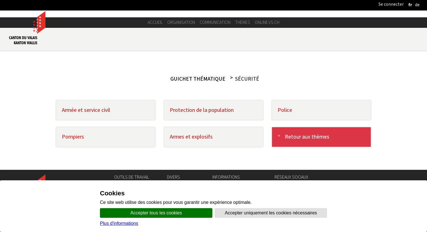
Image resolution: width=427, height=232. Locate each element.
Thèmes (242, 22)
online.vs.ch (267, 22)
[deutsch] (417, 5)
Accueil (155, 22)
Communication (215, 22)
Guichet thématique (197, 79)
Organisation (181, 22)
